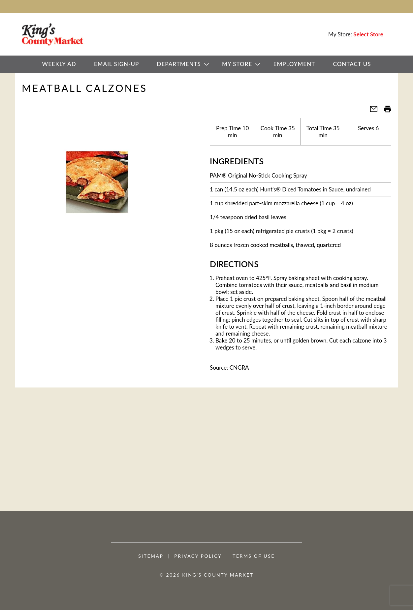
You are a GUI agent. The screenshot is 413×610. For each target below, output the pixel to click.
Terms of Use (254, 556)
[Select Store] (369, 34)
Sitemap (150, 556)
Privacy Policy (198, 556)
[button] (371, 110)
